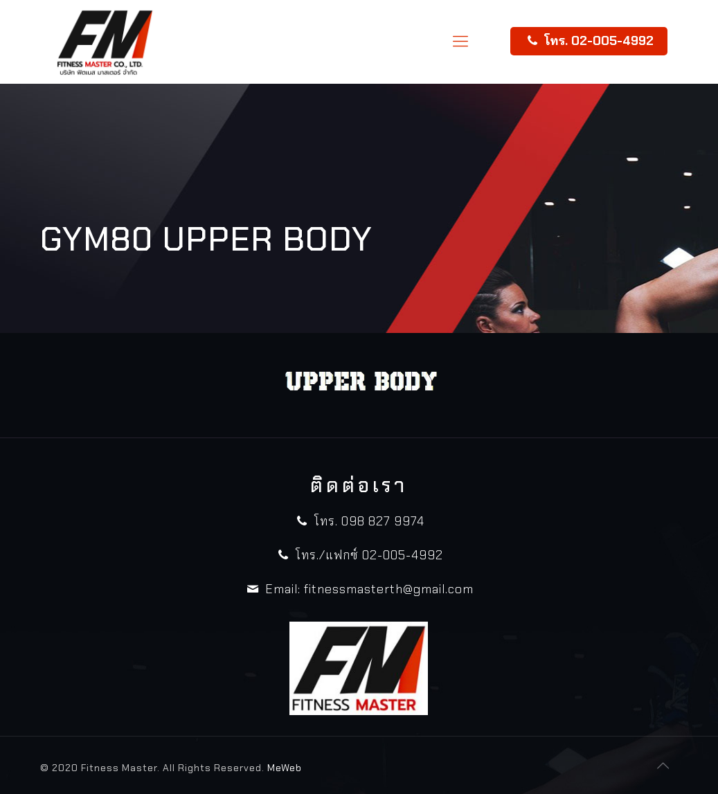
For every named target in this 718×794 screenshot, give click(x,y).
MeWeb (284, 767)
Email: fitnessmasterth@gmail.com (359, 589)
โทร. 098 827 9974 (359, 521)
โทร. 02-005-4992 (589, 41)
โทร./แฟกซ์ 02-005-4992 (359, 555)
